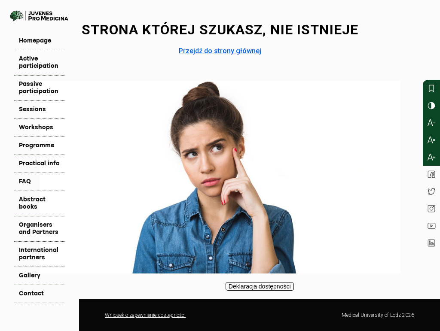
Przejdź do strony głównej (220, 51)
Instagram (431, 208)
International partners (38, 254)
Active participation (38, 62)
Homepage (35, 41)
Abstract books (32, 203)
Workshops (36, 128)
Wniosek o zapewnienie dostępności (145, 315)
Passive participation (38, 87)
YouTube (431, 225)
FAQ (25, 182)
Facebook (431, 174)
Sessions (32, 109)
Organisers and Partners (38, 228)
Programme (36, 146)
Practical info (39, 164)
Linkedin (431, 243)
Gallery (29, 276)
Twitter (431, 191)
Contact (31, 294)
